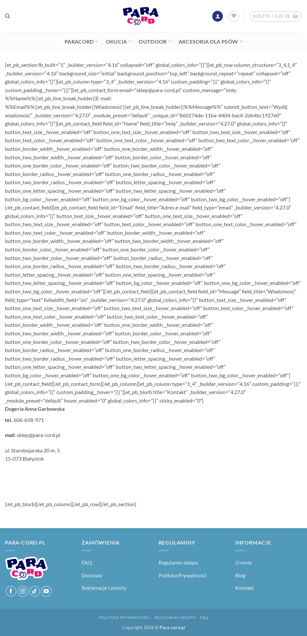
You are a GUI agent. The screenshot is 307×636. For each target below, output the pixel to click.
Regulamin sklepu (178, 562)
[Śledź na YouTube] (46, 591)
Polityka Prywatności (182, 575)
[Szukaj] (7, 16)
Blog (240, 575)
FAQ (87, 562)
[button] (217, 16)
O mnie (243, 562)
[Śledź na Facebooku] (11, 591)
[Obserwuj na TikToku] (34, 591)
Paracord (81, 41)
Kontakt (244, 588)
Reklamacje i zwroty (104, 588)
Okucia (118, 41)
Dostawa (92, 575)
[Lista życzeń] (233, 16)
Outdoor (155, 41)
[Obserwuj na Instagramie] (22, 591)
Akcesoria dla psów (210, 41)
